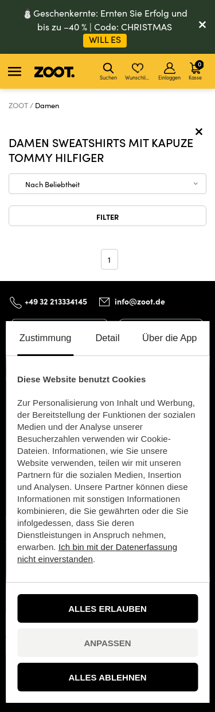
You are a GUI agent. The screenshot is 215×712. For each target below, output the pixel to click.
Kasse (196, 70)
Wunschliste (138, 71)
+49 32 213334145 (56, 301)
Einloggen (169, 71)
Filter (107, 216)
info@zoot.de (140, 301)
